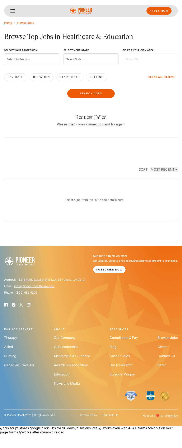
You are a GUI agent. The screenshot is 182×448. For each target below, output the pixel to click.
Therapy (10, 337)
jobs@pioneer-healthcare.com (34, 286)
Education (62, 374)
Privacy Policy (88, 415)
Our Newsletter (121, 365)
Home (8, 22)
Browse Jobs (25, 22)
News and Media (67, 383)
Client (162, 346)
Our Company (65, 337)
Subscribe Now (109, 269)
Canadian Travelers (19, 365)
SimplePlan (171, 415)
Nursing (10, 356)
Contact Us (166, 356)
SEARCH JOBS (91, 93)
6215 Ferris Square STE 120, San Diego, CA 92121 (52, 279)
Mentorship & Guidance (72, 356)
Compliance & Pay (123, 337)
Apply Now (159, 10)
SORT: (143, 169)
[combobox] (32, 59)
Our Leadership (66, 346)
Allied (8, 346)
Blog (113, 346)
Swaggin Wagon (122, 374)
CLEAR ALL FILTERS (161, 77)
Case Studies (119, 356)
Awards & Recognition (71, 365)
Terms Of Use (110, 415)
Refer (162, 365)
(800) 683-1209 (26, 292)
